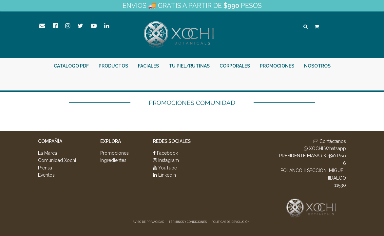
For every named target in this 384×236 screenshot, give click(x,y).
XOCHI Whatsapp (325, 148)
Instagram (166, 160)
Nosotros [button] (317, 66)
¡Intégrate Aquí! (325, 82)
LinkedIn (164, 175)
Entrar (286, 82)
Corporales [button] (235, 66)
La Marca (47, 153)
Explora (110, 141)
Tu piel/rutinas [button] (189, 66)
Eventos (46, 175)
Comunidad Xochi (57, 160)
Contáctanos (330, 141)
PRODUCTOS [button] (113, 66)
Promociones (277, 66)
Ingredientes (113, 160)
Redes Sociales (172, 141)
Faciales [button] (148, 66)
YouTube (165, 167)
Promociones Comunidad (192, 102)
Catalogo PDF (71, 66)
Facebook (165, 153)
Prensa (45, 167)
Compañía (50, 141)
